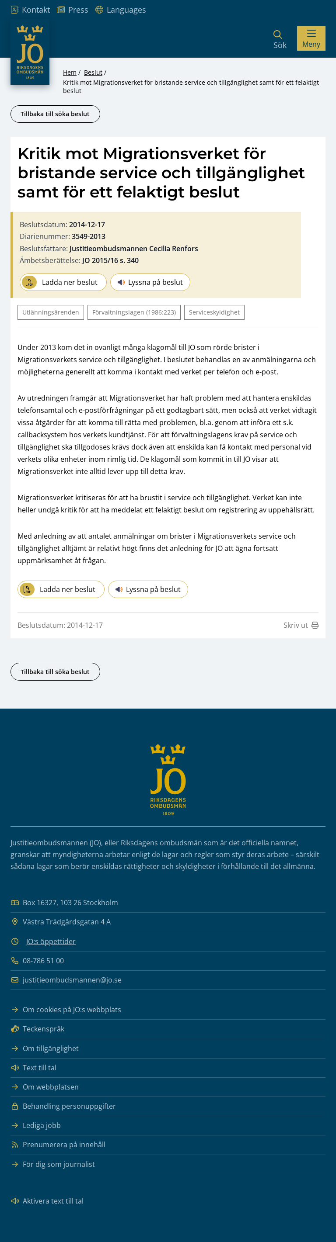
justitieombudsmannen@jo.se (66, 980)
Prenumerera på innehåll (57, 1145)
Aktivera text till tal (47, 1201)
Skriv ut (301, 625)
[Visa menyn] (311, 38)
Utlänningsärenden (50, 312)
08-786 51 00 (37, 961)
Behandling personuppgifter (63, 1106)
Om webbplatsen (44, 1087)
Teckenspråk (37, 1029)
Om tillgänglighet (44, 1049)
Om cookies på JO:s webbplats (65, 1010)
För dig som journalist (52, 1164)
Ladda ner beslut (60, 282)
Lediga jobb (35, 1125)
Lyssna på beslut (150, 282)
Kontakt (30, 9)
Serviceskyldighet (214, 312)
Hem (70, 72)
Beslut (93, 72)
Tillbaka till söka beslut (55, 114)
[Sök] (280, 38)
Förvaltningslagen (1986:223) (134, 312)
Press (72, 9)
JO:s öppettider (51, 941)
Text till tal (33, 1068)
